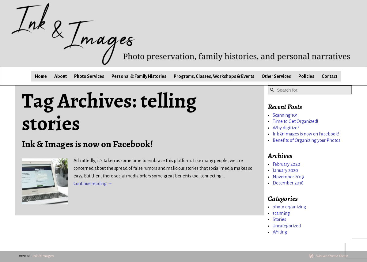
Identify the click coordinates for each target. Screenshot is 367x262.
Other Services (276, 76)
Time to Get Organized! (295, 121)
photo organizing (289, 206)
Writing (280, 232)
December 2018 (288, 182)
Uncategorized (287, 225)
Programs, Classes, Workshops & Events (214, 76)
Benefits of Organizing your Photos (306, 140)
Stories (279, 219)
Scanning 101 (285, 115)
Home (41, 76)
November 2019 (288, 176)
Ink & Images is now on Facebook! (87, 144)
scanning (281, 213)
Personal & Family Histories (139, 76)
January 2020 (285, 170)
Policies (306, 76)
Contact (329, 76)
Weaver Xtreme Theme (332, 256)
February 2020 (286, 164)
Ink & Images (43, 256)
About (60, 76)
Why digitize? (286, 127)
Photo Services (89, 76)
